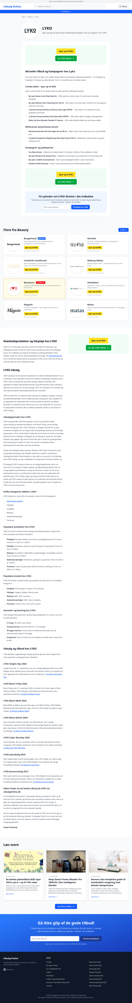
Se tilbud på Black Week (19, 711)
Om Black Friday (52, 965)
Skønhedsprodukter (15, 501)
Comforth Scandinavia (35, 260)
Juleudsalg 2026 (94, 968)
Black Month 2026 (95, 965)
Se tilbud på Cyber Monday (14, 748)
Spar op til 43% (95, 292)
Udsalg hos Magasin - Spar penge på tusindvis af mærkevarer (41, 309)
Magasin (28, 304)
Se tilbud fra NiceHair (93, 251)
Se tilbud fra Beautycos (31, 295)
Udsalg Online (12, 6)
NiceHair (91, 238)
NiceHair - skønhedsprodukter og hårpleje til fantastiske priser (102, 242)
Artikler (48, 972)
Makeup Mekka (95, 260)
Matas (90, 304)
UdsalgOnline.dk (55, 356)
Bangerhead (30, 238)
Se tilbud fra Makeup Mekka (95, 273)
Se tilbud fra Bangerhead (31, 251)
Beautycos (29, 282)
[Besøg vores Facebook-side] (8, 969)
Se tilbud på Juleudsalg (30, 765)
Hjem (24, 17)
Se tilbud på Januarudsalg (43, 782)
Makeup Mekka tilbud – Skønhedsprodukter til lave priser (105, 264)
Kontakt (49, 985)
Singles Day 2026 (95, 972)
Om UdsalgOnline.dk (53, 968)
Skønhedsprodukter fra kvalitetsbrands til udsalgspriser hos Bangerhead (38, 242)
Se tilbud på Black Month (23, 731)
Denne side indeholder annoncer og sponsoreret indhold (66, 1)
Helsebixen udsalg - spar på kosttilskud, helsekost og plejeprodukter (105, 286)
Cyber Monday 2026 (96, 975)
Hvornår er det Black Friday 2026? (58, 982)
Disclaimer (50, 975)
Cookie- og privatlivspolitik (55, 978)
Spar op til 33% (31, 269)
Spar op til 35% (95, 314)
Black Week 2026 (95, 961)
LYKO (37, 17)
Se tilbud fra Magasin (30, 317)
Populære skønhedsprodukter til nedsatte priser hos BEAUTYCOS (42, 286)
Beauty (30, 17)
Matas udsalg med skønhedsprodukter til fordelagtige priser (106, 309)
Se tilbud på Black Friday (30, 694)
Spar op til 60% (31, 314)
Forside (48, 961)
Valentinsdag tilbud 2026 (97, 982)
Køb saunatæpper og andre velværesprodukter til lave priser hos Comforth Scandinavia (42, 264)
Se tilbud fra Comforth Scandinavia (34, 273)
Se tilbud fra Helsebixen (94, 295)
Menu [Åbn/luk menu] (123, 6)
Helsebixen (93, 282)
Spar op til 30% (31, 247)
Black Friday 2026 (95, 985)
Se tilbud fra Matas (92, 317)
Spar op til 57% (31, 292)
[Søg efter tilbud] (69, 6)
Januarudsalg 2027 (95, 978)
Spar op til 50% (95, 269)
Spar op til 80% (95, 247)
